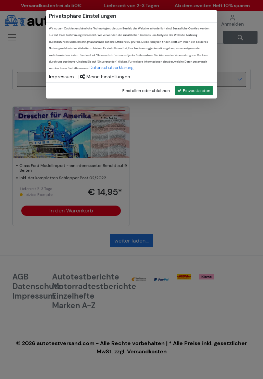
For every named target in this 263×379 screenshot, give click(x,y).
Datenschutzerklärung (111, 67)
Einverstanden (193, 90)
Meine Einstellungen (105, 77)
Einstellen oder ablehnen (146, 90)
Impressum (61, 77)
